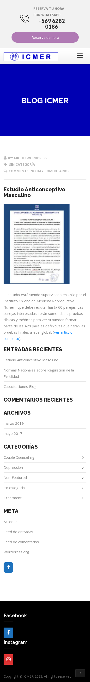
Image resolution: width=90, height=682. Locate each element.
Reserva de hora (45, 37)
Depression (13, 467)
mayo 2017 (13, 433)
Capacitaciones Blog (20, 386)
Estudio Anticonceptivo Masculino (35, 192)
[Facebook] (8, 567)
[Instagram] (8, 659)
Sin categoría (14, 487)
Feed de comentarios (21, 541)
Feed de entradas (18, 531)
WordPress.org (16, 552)
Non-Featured (15, 477)
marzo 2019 (14, 423)
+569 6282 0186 (51, 24)
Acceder (10, 521)
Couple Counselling (19, 457)
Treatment (13, 497)
